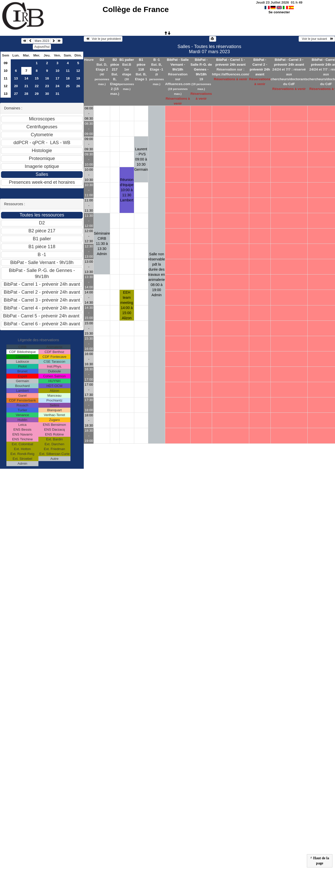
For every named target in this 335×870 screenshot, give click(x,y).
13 (16, 78)
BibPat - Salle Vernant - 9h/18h (178, 64)
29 (37, 94)
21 (26, 86)
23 (47, 86)
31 (57, 94)
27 (16, 94)
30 (47, 94)
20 (16, 86)
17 (57, 78)
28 (26, 94)
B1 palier (127, 60)
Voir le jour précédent (103, 39)
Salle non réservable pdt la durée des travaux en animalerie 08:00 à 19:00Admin (156, 274)
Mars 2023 (42, 41)
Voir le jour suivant (316, 39)
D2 (102, 60)
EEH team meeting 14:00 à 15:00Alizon (126, 305)
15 (37, 78)
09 (5, 63)
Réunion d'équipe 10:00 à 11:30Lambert (127, 190)
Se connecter (279, 12)
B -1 (156, 60)
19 (78, 78)
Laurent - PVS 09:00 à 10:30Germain (141, 159)
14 (26, 78)
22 (37, 86)
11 (68, 71)
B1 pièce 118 (141, 64)
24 (57, 86)
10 (5, 71)
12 (78, 71)
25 (68, 86)
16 (47, 78)
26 (78, 86)
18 (68, 78)
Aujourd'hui (42, 47)
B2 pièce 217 (114, 64)
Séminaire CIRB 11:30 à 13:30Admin (102, 243)
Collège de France (136, 9)
